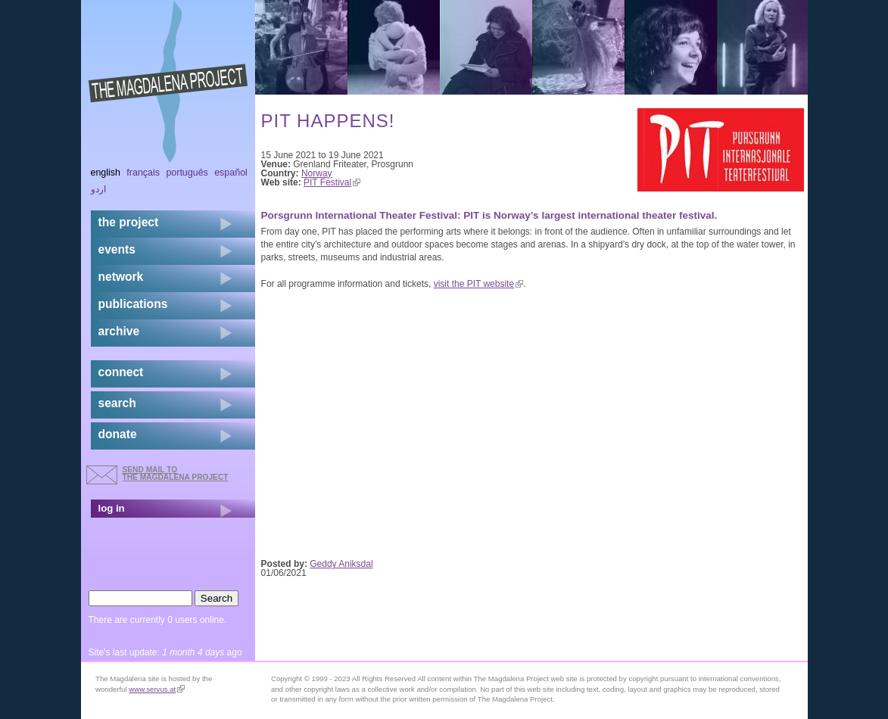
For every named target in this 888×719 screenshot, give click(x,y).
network (121, 276)
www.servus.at (157, 689)
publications (133, 303)
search (117, 403)
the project (128, 222)
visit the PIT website (479, 284)
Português (186, 172)
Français (143, 172)
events (117, 249)
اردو (98, 189)
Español (231, 172)
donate (117, 434)
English (106, 172)
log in (111, 508)
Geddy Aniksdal (341, 564)
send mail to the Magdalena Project (176, 473)
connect (121, 372)
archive (119, 331)
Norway (316, 173)
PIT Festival (332, 182)
